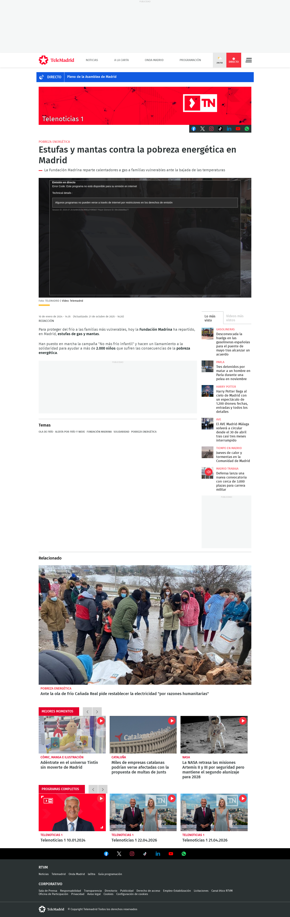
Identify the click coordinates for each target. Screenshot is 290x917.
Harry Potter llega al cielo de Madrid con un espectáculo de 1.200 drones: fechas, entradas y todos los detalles (207, 391)
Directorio (111, 890)
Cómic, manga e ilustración (62, 757)
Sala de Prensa (48, 890)
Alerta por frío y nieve (70, 432)
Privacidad (77, 894)
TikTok (220, 129)
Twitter (202, 129)
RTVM (43, 867)
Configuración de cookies (132, 894)
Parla (220, 362)
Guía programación (110, 874)
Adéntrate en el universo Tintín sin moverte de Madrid (72, 735)
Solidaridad (121, 432)
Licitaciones (201, 890)
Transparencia (93, 890)
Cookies (108, 894)
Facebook (193, 129)
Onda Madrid (154, 60)
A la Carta (121, 60)
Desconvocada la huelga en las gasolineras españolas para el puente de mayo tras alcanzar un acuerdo (207, 333)
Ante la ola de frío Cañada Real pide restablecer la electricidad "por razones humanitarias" (145, 625)
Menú (248, 60)
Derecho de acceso (148, 890)
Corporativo (50, 884)
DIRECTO (54, 77)
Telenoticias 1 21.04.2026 (214, 812)
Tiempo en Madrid (229, 448)
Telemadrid (59, 874)
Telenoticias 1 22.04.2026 (143, 812)
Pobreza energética (54, 141)
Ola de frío (46, 432)
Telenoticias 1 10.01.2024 (72, 812)
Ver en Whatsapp (184, 853)
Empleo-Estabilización (177, 890)
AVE (218, 419)
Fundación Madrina (99, 432)
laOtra (91, 874)
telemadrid (51, 909)
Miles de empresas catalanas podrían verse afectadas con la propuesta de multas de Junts (143, 735)
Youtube (238, 129)
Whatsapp (246, 129)
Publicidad (127, 890)
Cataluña (119, 757)
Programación (190, 60)
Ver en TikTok (145, 854)
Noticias (92, 60)
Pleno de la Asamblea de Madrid (92, 77)
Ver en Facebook (106, 854)
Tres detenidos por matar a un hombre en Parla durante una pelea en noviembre (207, 366)
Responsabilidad (70, 890)
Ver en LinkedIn (158, 853)
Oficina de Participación (53, 894)
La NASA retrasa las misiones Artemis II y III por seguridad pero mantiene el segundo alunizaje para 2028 (214, 735)
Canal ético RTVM (222, 890)
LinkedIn (229, 129)
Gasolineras (225, 329)
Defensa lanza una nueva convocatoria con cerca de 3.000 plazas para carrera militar (207, 473)
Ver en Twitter (119, 854)
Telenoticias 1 (52, 835)
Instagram (211, 129)
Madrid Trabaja (227, 468)
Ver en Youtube (171, 853)
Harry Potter (226, 386)
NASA (186, 757)
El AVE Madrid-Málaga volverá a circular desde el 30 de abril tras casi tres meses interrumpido (207, 423)
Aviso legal (94, 894)
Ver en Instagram (132, 853)
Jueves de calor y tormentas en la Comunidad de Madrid (207, 452)
